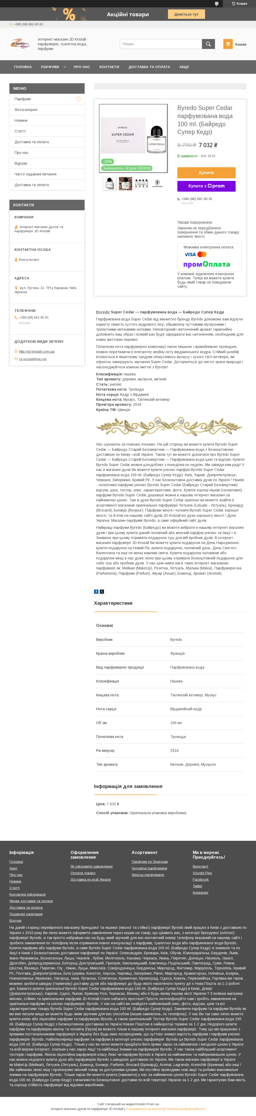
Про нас (82, 67)
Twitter (197, 886)
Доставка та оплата (149, 67)
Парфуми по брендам (150, 862)
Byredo (103, 312)
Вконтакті (200, 866)
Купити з (206, 186)
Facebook (201, 879)
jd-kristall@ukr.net (32, 359)
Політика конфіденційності (185, 1109)
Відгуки (21, 163)
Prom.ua (153, 1104)
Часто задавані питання (35, 174)
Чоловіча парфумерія (149, 868)
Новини (21, 120)
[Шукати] (208, 44)
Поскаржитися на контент (144, 1109)
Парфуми (50, 67)
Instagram (200, 893)
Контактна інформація (27, 894)
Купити (206, 172)
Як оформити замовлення (92, 866)
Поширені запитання (26, 914)
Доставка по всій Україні (91, 879)
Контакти (109, 67)
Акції (184, 67)
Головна (23, 67)
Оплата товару (83, 873)
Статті (20, 131)
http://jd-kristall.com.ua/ (37, 351)
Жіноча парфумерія (148, 875)
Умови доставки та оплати (31, 901)
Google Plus (202, 873)
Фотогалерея (26, 110)
